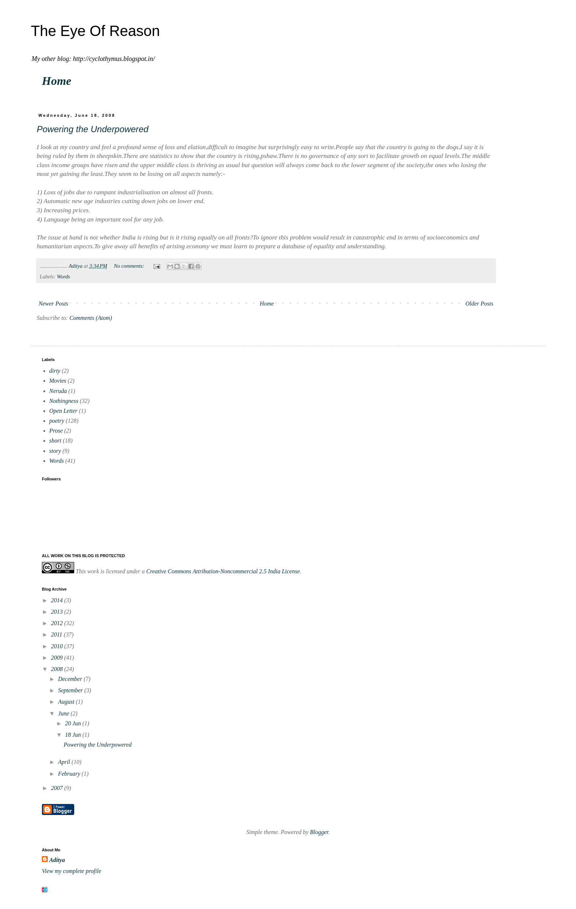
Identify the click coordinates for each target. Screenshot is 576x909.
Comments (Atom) (90, 318)
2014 (57, 600)
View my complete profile (71, 871)
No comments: (129, 266)
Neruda (58, 391)
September (71, 690)
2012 (57, 623)
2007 (57, 788)
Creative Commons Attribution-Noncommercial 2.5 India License (223, 571)
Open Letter (63, 411)
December (71, 679)
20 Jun (73, 723)
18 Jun (73, 735)
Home (56, 80)
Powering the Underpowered (92, 129)
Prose (56, 431)
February (70, 774)
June (64, 713)
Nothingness (63, 401)
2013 (57, 612)
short (55, 440)
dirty (54, 371)
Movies (57, 381)
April (65, 762)
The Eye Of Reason (95, 31)
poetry (56, 421)
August (67, 702)
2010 (57, 646)
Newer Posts (53, 303)
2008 (57, 669)
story (55, 451)
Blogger (319, 832)
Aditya (57, 860)
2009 (57, 657)
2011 (57, 634)
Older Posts (479, 303)
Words (63, 276)
